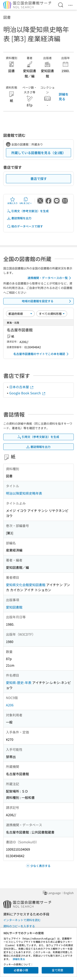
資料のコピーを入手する (19, 926)
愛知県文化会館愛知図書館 (25, 584)
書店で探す (38, 178)
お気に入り (12, 201)
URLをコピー (26, 201)
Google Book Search (27, 392)
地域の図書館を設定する (47, 301)
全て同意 (57, 970)
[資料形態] (51, 313)
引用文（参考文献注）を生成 (28, 211)
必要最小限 (21, 970)
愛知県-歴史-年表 (18, 682)
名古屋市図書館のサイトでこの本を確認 (41, 354)
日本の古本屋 (21, 386)
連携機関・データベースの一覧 (50, 278)
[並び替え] (20, 313)
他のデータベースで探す (25, 226)
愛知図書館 (14, 607)
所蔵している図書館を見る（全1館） (38, 152)
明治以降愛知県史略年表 (24, 493)
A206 (10, 704)
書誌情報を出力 (19, 218)
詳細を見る (64, 96)
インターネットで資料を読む (22, 920)
